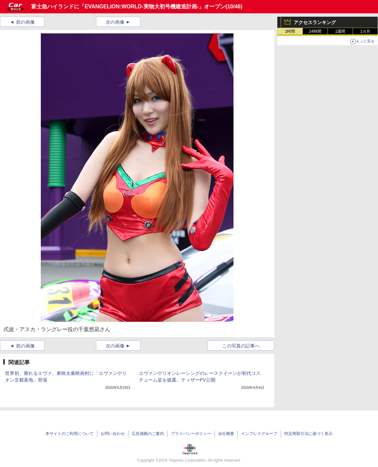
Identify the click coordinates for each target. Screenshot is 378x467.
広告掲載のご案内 (148, 433)
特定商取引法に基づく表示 (308, 433)
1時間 (290, 31)
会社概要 (226, 433)
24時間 (315, 31)
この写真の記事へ (241, 345)
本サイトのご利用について (69, 433)
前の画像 (25, 22)
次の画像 (115, 22)
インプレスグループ (259, 433)
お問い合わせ (113, 433)
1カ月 (365, 31)
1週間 (340, 31)
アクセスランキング (315, 22)
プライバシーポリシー (191, 433)
